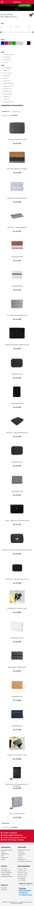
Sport (2, 855)
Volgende (14, 115)
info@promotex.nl (10, 17)
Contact (20, 855)
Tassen (3, 859)
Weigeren (17, 9)
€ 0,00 (31, 13)
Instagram (4, 889)
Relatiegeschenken (7, 850)
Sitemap (20, 857)
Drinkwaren (4, 857)
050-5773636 (8, 14)
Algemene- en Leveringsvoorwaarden (25, 860)
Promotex (17, 2)
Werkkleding (5, 853)
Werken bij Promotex (24, 850)
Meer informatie (13, 5)
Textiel (3, 852)
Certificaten (21, 853)
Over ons (20, 852)
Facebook (4, 888)
